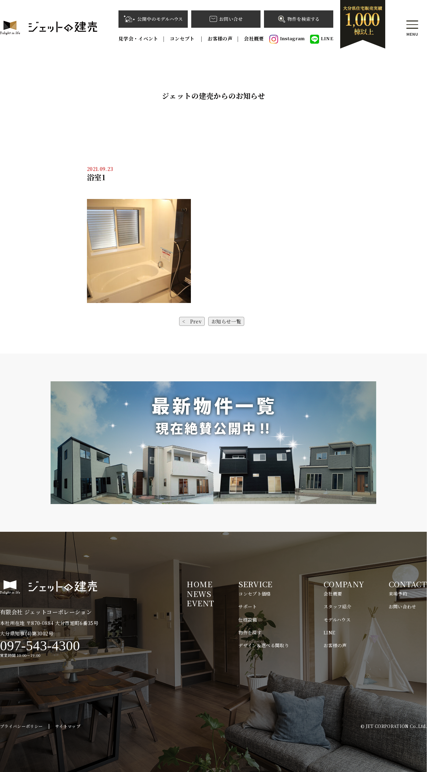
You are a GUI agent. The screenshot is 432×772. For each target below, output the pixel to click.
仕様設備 (247, 619)
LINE (321, 39)
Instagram (287, 39)
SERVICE (255, 584)
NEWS (199, 593)
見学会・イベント (138, 38)
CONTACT (408, 584)
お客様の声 (220, 38)
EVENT (200, 603)
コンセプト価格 (254, 593)
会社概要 (254, 38)
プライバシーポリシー (21, 726)
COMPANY (344, 584)
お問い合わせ (402, 606)
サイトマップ (67, 726)
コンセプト (183, 38)
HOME (199, 584)
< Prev (192, 321)
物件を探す (250, 632)
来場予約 (398, 593)
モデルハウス (337, 619)
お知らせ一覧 (226, 321)
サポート (247, 606)
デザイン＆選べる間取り (263, 645)
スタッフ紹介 (337, 606)
